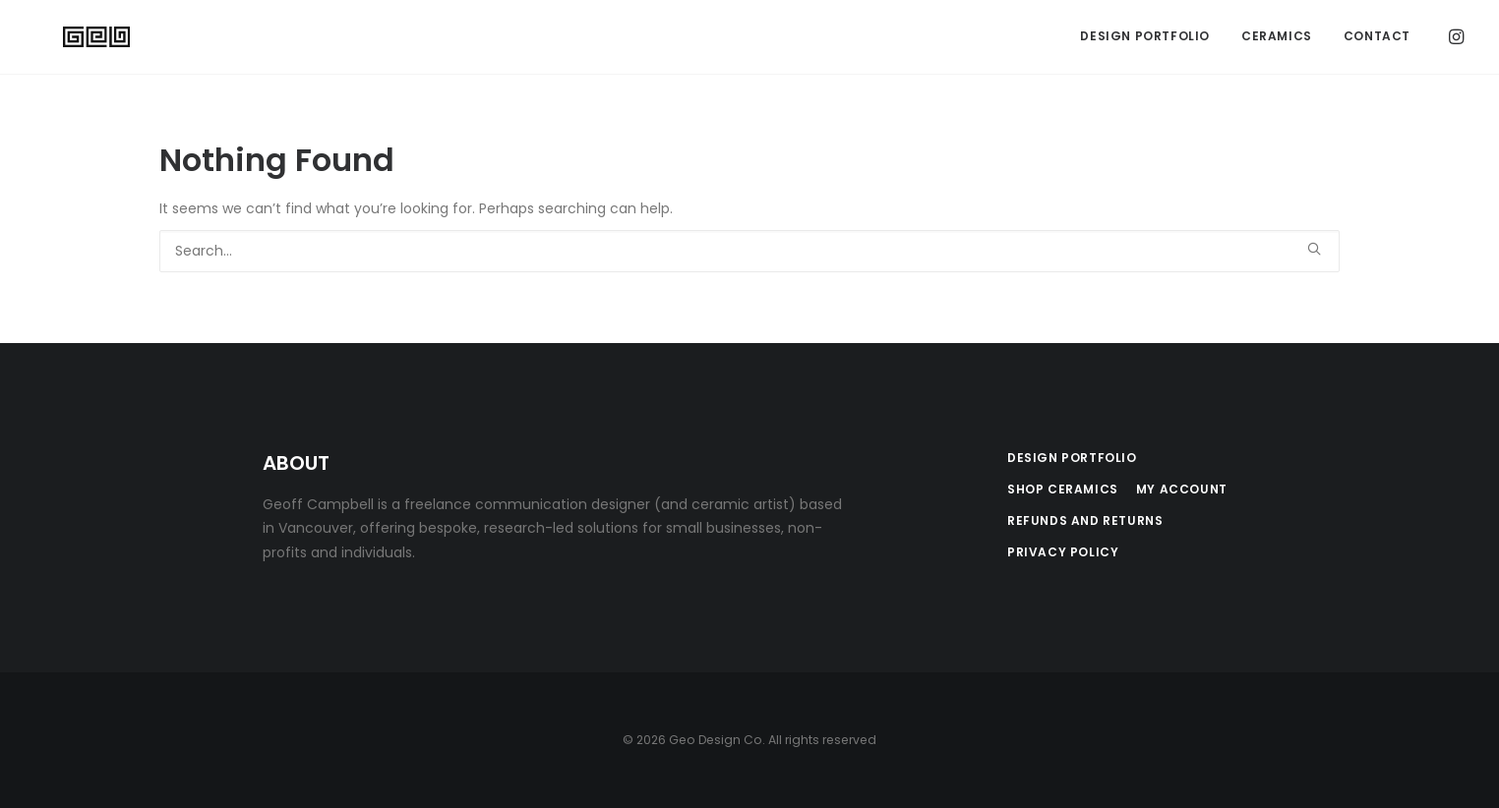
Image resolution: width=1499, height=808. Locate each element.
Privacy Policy (1062, 552)
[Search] (749, 251)
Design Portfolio (1145, 37)
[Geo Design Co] (73, 38)
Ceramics (1276, 37)
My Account (1182, 489)
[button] (1455, 38)
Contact (1377, 37)
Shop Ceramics (1062, 489)
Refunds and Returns (1085, 520)
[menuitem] (1145, 38)
